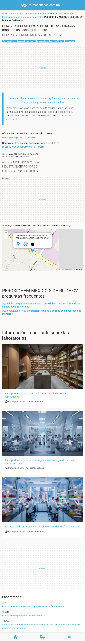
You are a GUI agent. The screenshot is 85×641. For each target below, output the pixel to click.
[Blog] (69, 637)
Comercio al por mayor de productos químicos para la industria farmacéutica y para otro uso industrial (41, 626)
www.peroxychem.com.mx (18, 137)
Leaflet (57, 270)
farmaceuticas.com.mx (46, 5)
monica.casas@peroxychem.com (23, 146)
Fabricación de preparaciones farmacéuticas (24, 615)
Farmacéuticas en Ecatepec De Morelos (18, 41)
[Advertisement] (42, 68)
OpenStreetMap (67, 270)
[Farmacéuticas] (42, 637)
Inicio (4, 13)
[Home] (25, 4)
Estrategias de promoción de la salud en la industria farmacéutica (42, 526)
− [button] (6, 237)
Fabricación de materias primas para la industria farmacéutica (33, 606)
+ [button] (6, 233)
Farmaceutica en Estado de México (49, 41)
